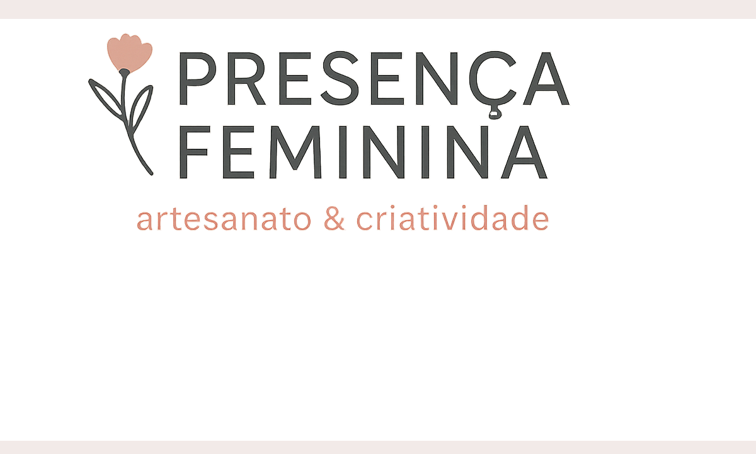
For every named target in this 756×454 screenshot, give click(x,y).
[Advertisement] (378, 340)
